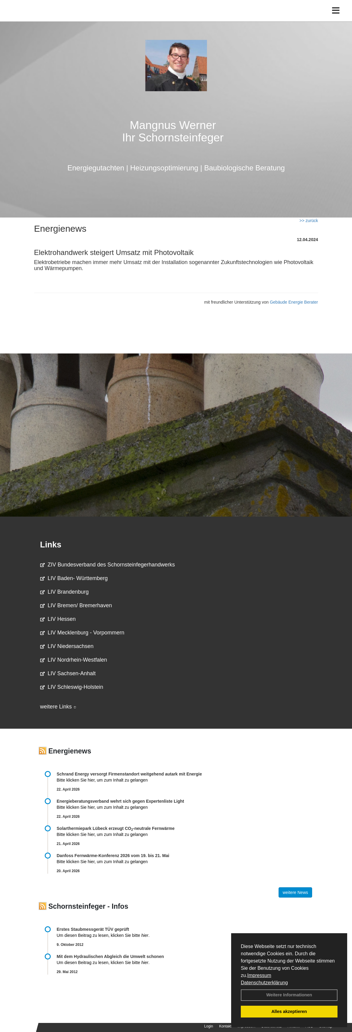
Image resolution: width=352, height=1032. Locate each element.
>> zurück (308, 220)
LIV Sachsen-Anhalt (68, 673)
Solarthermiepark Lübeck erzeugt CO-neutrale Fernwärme (116, 828)
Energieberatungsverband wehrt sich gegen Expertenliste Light (120, 801)
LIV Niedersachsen (67, 646)
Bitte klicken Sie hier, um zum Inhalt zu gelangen (102, 780)
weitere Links (58, 707)
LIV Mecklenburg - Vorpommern (82, 633)
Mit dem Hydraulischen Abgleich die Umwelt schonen (110, 956)
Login (208, 1026)
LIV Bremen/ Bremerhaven (76, 605)
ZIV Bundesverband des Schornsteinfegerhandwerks (107, 565)
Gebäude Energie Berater (294, 302)
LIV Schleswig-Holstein (71, 687)
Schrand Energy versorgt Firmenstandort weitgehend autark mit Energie (129, 774)
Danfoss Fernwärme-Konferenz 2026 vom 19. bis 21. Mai (113, 855)
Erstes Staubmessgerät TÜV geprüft (93, 929)
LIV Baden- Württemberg (74, 578)
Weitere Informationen (289, 994)
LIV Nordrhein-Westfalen (73, 660)
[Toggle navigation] (336, 17)
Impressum (259, 975)
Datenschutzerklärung (264, 982)
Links (51, 544)
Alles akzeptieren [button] (289, 1011)
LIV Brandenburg (64, 592)
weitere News (295, 892)
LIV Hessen (58, 619)
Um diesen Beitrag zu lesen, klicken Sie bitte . (103, 935)
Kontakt (225, 1026)
